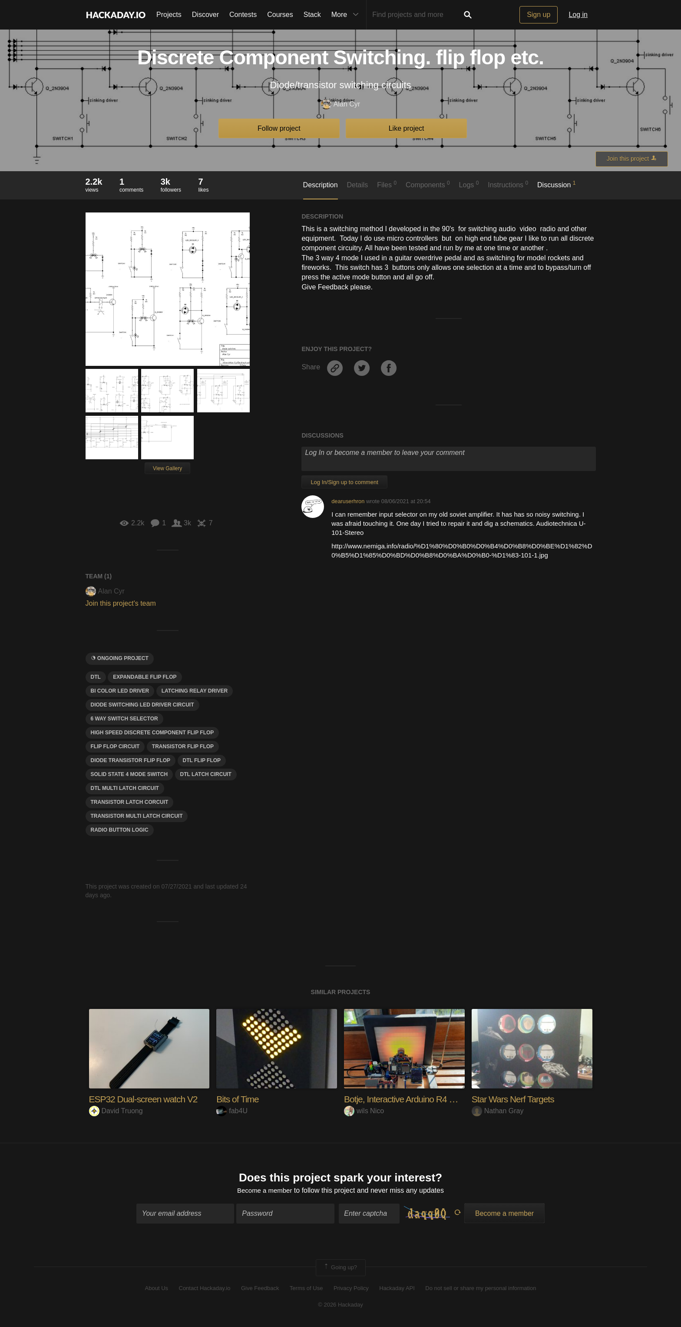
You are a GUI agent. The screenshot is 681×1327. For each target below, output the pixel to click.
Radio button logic (120, 830)
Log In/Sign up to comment (344, 482)
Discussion (556, 184)
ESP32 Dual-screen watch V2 (146, 1099)
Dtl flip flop (202, 760)
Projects (169, 14)
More (347, 15)
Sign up (538, 14)
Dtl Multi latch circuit (125, 788)
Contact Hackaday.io (205, 1289)
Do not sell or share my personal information (480, 1289)
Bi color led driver (120, 691)
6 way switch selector (124, 719)
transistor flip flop (183, 746)
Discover (205, 14)
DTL (96, 677)
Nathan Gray (498, 1111)
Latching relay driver (195, 691)
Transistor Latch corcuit (130, 802)
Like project (406, 128)
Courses (280, 14)
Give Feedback (260, 1289)
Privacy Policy (351, 1289)
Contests (243, 14)
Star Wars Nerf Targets (515, 1099)
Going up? (340, 1269)
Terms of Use (306, 1289)
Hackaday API (397, 1289)
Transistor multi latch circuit (137, 816)
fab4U (232, 1111)
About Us (156, 1289)
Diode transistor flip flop (131, 760)
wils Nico (364, 1111)
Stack (312, 14)
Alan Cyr (340, 104)
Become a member (264, 1191)
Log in (578, 14)
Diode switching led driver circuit (142, 705)
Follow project (279, 128)
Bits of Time (238, 1099)
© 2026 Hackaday (340, 1305)
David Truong (116, 1111)
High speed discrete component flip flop (152, 733)
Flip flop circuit (115, 746)
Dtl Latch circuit (205, 774)
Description (320, 185)
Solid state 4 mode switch (129, 774)
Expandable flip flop (144, 677)
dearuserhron (347, 501)
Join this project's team (121, 603)
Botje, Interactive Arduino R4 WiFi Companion (431, 1099)
